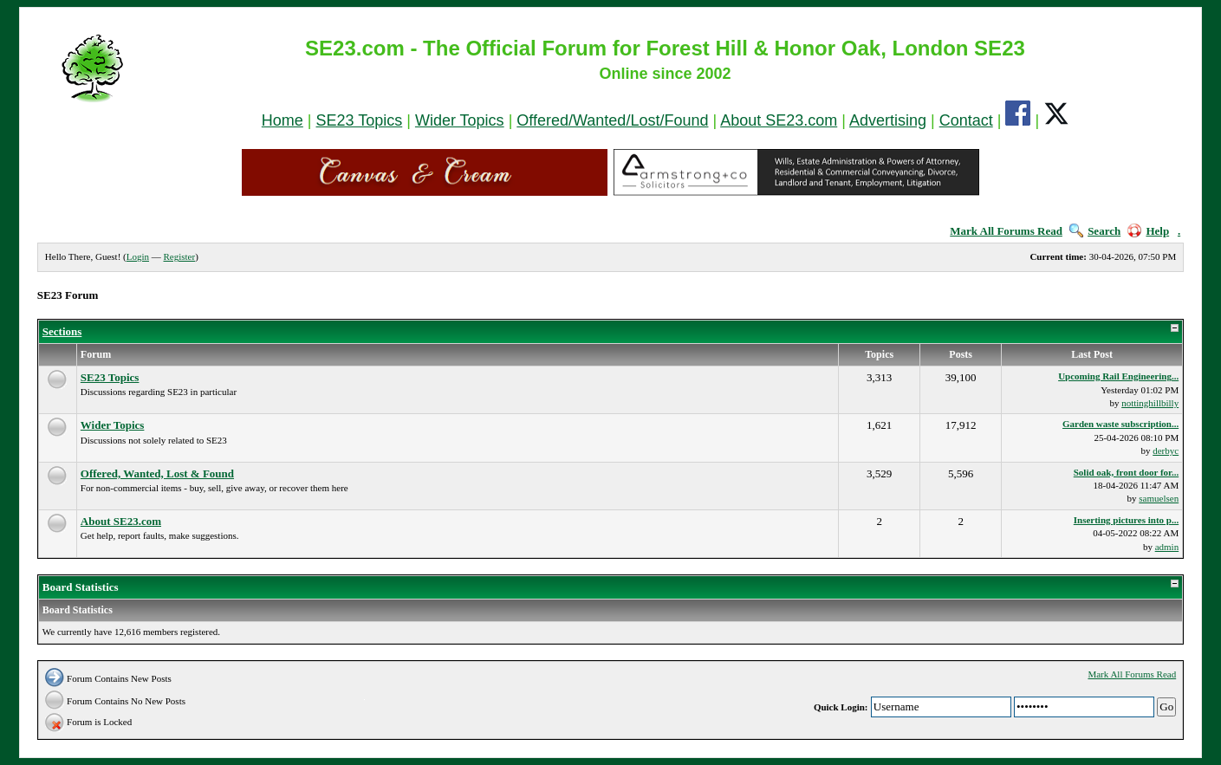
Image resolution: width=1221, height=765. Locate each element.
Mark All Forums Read (1006, 230)
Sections (62, 331)
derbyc (1166, 450)
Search (1094, 230)
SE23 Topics (359, 120)
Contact (966, 120)
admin (1167, 546)
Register (180, 256)
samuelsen (1159, 498)
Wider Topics (459, 120)
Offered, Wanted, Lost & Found (157, 473)
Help (1148, 230)
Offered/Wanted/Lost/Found (612, 120)
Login (138, 256)
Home (282, 120)
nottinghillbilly (1150, 403)
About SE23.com (778, 120)
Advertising (887, 120)
